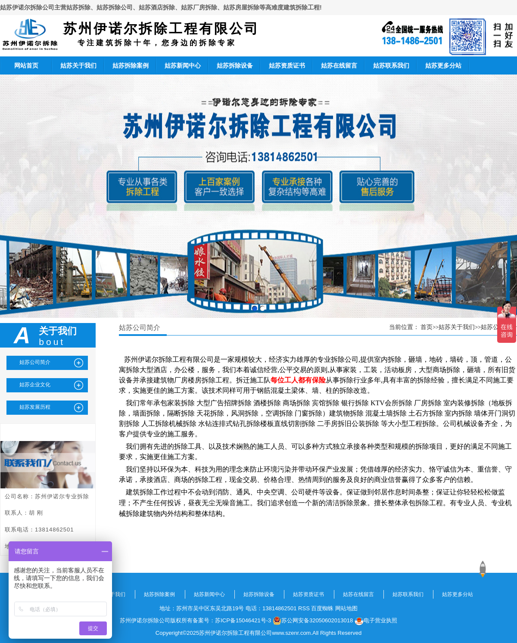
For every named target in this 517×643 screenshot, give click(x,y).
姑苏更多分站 (443, 65)
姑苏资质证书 (287, 65)
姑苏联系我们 (391, 65)
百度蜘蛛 (322, 608)
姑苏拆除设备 (235, 65)
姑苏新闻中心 (183, 65)
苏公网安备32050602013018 (313, 620)
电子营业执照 (376, 620)
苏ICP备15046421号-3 (243, 620)
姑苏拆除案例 (130, 65)
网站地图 (346, 608)
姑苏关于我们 (78, 65)
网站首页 (26, 65)
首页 (426, 326)
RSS (304, 608)
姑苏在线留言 (339, 65)
